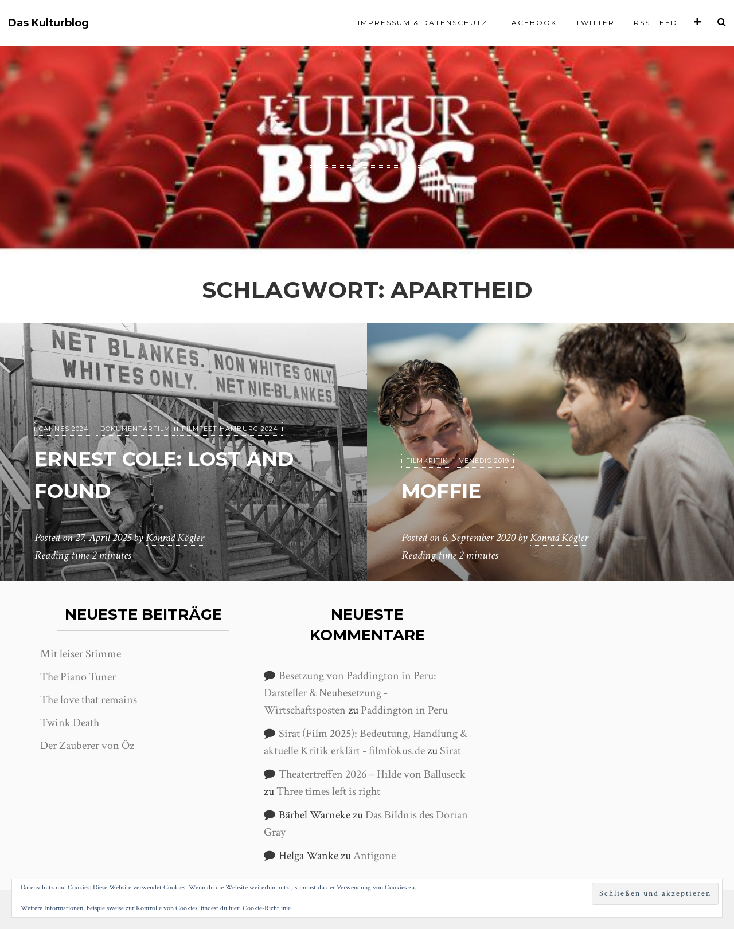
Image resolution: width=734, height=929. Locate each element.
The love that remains (88, 699)
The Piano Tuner (78, 676)
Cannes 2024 (64, 429)
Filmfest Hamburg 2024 (230, 429)
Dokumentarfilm (135, 429)
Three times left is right (328, 791)
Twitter (595, 22)
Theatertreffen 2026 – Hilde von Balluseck (372, 774)
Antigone (374, 855)
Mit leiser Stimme (80, 653)
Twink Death (69, 722)
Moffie (447, 490)
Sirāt (450, 750)
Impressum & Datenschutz (422, 22)
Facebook (531, 22)
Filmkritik (427, 461)
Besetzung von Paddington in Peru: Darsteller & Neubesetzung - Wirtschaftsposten (350, 693)
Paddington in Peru (404, 710)
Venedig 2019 (484, 461)
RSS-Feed (656, 22)
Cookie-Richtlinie (267, 908)
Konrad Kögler (177, 538)
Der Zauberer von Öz (87, 745)
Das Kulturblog (48, 23)
